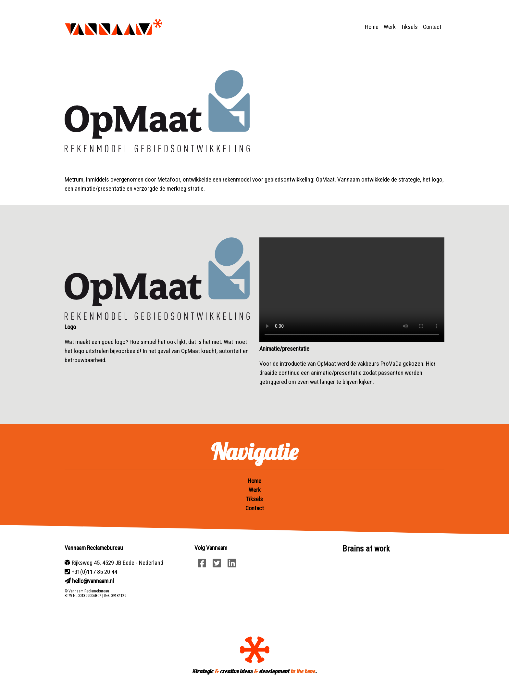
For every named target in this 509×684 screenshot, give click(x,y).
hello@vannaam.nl (93, 580)
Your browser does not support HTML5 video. (351, 289)
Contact (432, 26)
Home (372, 26)
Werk (390, 26)
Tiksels (409, 26)
